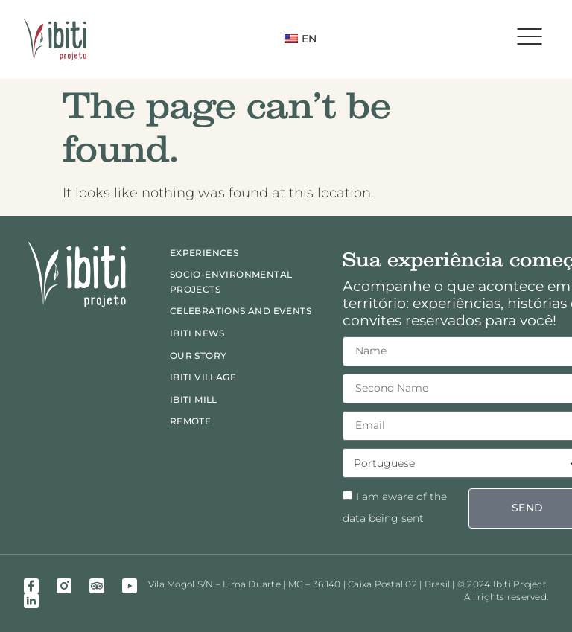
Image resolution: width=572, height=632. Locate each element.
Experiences (204, 252)
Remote (190, 421)
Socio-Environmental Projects (231, 282)
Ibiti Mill (193, 399)
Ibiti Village (203, 377)
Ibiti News (197, 333)
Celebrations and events (240, 310)
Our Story (198, 355)
